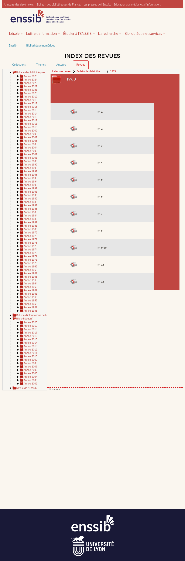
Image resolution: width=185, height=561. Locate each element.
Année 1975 (30, 246)
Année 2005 (30, 144)
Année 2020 (30, 93)
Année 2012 (30, 120)
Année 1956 (30, 310)
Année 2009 (30, 130)
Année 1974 (30, 249)
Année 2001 (30, 157)
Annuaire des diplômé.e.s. (19, 4)
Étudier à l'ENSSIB (79, 33)
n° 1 (100, 111)
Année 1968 (30, 269)
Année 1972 (30, 256)
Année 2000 (30, 161)
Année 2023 (30, 83)
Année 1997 (30, 171)
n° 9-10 (102, 247)
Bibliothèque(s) (24, 318)
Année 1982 (30, 222)
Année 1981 (30, 225)
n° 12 (100, 281)
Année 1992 (30, 188)
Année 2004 (30, 147)
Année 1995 (30, 178)
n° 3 (100, 145)
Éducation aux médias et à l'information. (137, 4)
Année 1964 (30, 283)
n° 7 (100, 213)
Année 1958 (30, 303)
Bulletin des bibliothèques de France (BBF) (40, 72)
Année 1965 (30, 280)
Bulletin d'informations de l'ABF (33, 315)
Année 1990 (30, 195)
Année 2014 (30, 113)
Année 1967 (30, 273)
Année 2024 (30, 79)
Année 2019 (30, 96)
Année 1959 (30, 300)
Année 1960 (30, 297)
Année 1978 (30, 236)
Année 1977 (30, 239)
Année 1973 (30, 253)
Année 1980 (30, 229)
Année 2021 (30, 89)
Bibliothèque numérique (40, 45)
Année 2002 (30, 154)
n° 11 (100, 264)
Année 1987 (30, 205)
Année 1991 (30, 191)
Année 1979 (30, 232)
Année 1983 (30, 219)
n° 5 (100, 179)
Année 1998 (30, 168)
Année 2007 (30, 137)
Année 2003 (30, 151)
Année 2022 (30, 86)
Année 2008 (30, 134)
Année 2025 (30, 76)
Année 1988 (30, 202)
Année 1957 (30, 307)
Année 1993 (30, 185)
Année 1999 (30, 164)
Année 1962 (30, 290)
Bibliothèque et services (144, 33)
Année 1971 (30, 259)
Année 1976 (30, 242)
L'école (16, 33)
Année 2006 (30, 140)
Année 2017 (30, 103)
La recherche (109, 33)
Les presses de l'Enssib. (97, 4)
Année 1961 (30, 293)
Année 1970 (30, 263)
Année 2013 (30, 117)
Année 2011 (30, 123)
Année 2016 (30, 106)
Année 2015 (30, 110)
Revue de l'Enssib (26, 388)
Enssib (13, 45)
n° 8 (100, 230)
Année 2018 (30, 100)
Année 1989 (30, 198)
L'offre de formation (43, 33)
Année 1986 (30, 208)
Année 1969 (30, 266)
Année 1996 (30, 174)
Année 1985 (30, 212)
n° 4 (100, 162)
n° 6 (100, 196)
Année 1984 (30, 215)
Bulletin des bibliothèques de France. (59, 4)
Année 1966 (30, 276)
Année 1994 (30, 181)
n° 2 (100, 128)
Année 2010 (30, 127)
